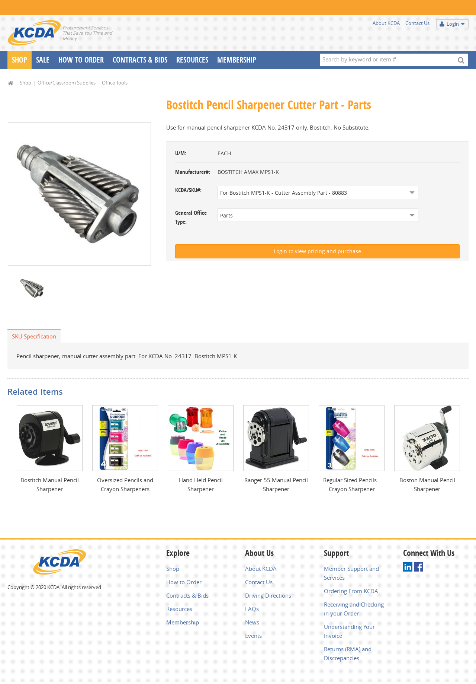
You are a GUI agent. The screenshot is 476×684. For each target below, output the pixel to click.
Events (253, 635)
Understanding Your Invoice (349, 631)
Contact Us (417, 23)
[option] (79, 194)
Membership (236, 60)
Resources (192, 60)
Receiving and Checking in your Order (354, 609)
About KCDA (386, 23)
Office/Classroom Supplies (67, 82)
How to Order (184, 582)
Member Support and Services (351, 573)
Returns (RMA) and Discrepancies (348, 653)
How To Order (81, 60)
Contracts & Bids (140, 60)
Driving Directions (268, 595)
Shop (19, 60)
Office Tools (115, 82)
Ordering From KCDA (351, 591)
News (252, 622)
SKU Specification (34, 336)
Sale (42, 60)
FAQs (252, 609)
